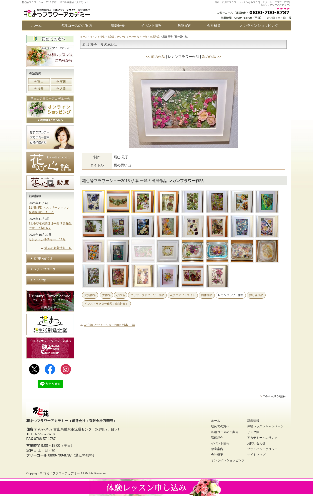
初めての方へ (220, 426)
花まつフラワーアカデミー (61, 473)
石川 (63, 81)
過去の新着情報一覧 (58, 248)
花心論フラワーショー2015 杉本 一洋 (127, 36)
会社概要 (214, 25)
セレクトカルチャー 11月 (47, 239)
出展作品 (155, 36)
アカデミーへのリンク (262, 438)
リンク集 (253, 432)
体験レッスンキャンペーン (265, 426)
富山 (40, 81)
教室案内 (184, 25)
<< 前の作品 (155, 57)
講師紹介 (118, 25)
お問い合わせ (256, 443)
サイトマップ (256, 455)
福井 (40, 88)
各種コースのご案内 (76, 25)
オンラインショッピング (259, 25)
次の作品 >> (211, 57)
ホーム (36, 25)
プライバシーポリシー (262, 449)
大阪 (63, 88)
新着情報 (35, 196)
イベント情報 (151, 25)
